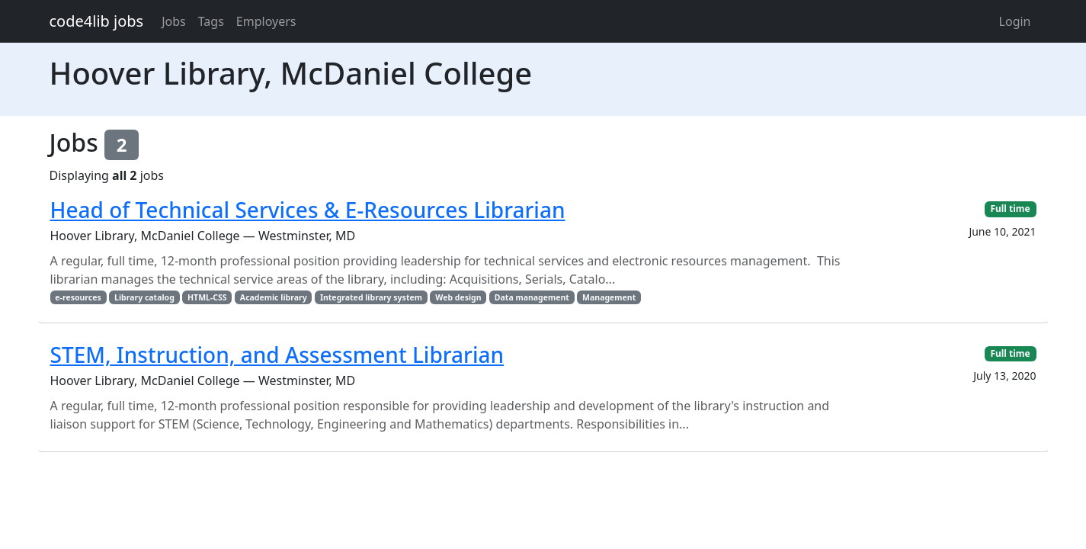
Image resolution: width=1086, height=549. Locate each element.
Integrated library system (371, 297)
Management (609, 297)
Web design (458, 297)
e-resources (78, 297)
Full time (1010, 208)
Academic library (273, 297)
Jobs (174, 21)
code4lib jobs (97, 21)
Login (1015, 21)
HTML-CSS (207, 297)
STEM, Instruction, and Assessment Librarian (277, 354)
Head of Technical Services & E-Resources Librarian (307, 209)
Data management (532, 297)
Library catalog (144, 297)
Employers (266, 21)
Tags (211, 21)
